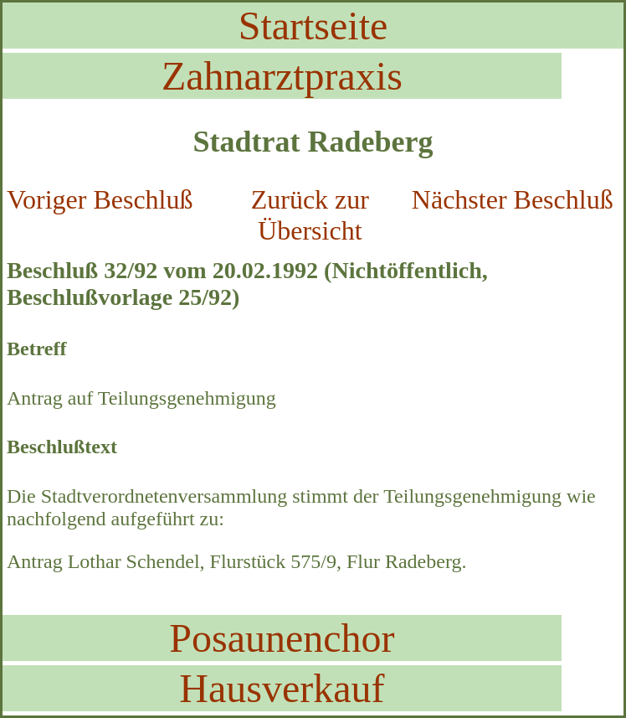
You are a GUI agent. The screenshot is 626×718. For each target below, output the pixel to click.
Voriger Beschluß (99, 199)
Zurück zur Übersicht (310, 214)
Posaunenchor (281, 638)
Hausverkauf (281, 688)
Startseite (313, 25)
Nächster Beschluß (512, 199)
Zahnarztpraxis (282, 76)
